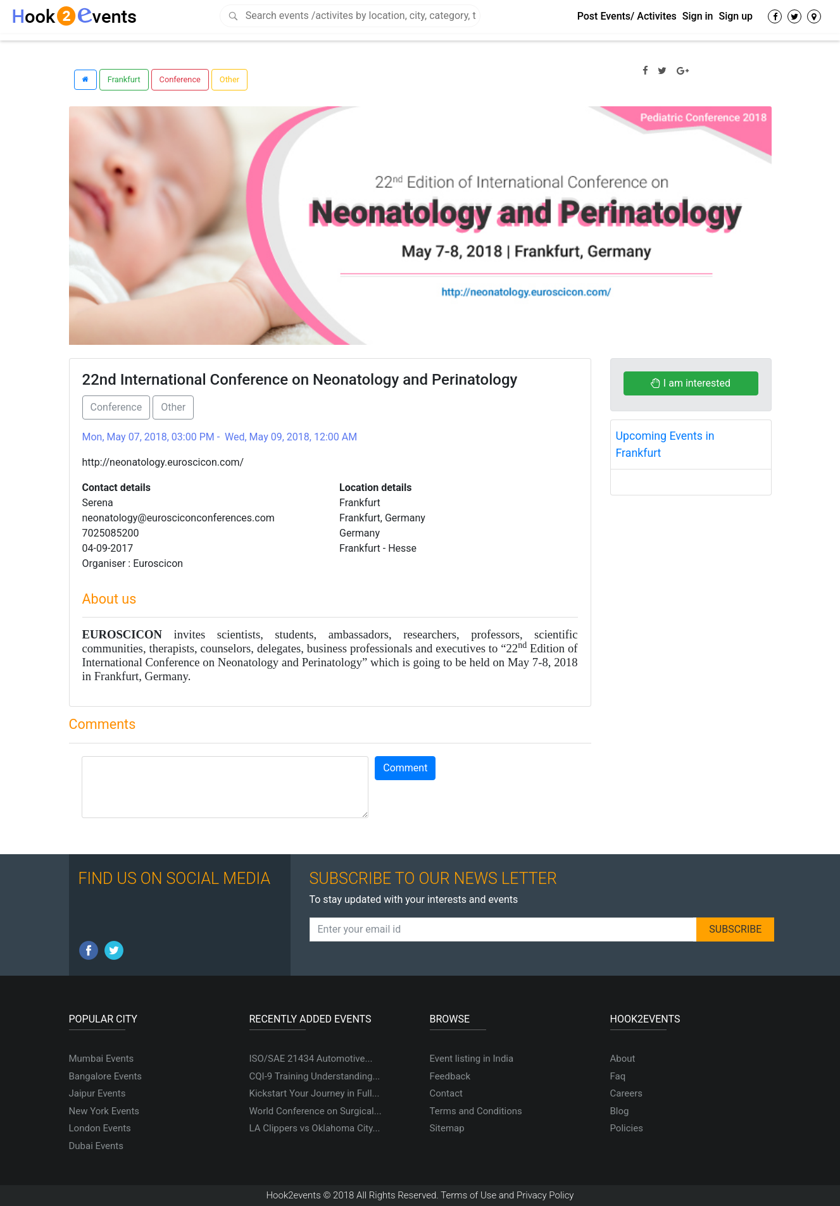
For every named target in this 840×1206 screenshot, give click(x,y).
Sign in (697, 16)
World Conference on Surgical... (315, 1111)
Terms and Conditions (476, 1111)
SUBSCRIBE (735, 929)
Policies (626, 1128)
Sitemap (447, 1128)
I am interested (690, 383)
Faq (618, 1076)
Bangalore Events (105, 1076)
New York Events (104, 1111)
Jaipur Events (97, 1093)
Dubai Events (96, 1146)
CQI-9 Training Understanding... (314, 1076)
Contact (446, 1093)
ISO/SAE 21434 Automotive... (311, 1058)
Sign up (735, 16)
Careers (626, 1093)
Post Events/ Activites (627, 16)
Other (229, 79)
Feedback (450, 1076)
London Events (100, 1128)
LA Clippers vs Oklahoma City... (314, 1128)
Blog (619, 1111)
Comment (405, 768)
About (623, 1058)
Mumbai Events (101, 1058)
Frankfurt (124, 79)
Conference (180, 79)
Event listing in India (472, 1058)
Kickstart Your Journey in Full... (314, 1093)
